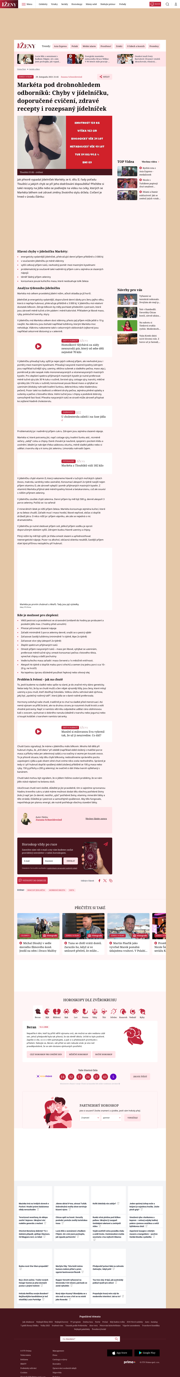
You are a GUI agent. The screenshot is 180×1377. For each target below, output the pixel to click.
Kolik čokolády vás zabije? (106, 1203)
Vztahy (54, 4)
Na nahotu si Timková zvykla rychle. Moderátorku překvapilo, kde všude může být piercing (149, 325)
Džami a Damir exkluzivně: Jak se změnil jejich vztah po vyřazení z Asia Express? (149, 198)
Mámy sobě (91, 4)
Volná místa (25, 1355)
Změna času (88, 1322)
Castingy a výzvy (60, 1359)
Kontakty (57, 1364)
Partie (97, 1322)
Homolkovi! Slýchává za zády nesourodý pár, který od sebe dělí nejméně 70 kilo (82, 348)
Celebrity (43, 4)
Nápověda (57, 1372)
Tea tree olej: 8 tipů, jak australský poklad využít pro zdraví (108, 1281)
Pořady (122, 4)
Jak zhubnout (28, 1322)
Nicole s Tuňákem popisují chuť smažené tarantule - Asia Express (148, 186)
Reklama (24, 1359)
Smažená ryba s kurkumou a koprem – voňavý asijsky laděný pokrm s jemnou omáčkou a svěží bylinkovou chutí (144, 1221)
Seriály (64, 4)
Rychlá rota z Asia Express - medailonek (147, 171)
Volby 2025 (45, 1325)
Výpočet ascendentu (131, 1325)
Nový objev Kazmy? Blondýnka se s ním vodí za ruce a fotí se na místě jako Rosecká (71, 1296)
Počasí (105, 1322)
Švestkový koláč (99, 1329)
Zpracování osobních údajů (64, 1368)
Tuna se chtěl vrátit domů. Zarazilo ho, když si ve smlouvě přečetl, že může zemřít (83, 948)
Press (55, 1355)
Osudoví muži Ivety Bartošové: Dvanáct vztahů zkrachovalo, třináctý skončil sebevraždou (147, 60)
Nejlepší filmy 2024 (44, 1322)
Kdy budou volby (117, 1322)
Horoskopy (76, 4)
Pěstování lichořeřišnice (110, 1325)
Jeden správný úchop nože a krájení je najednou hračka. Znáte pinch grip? (144, 1206)
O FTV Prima (25, 1350)
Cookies (23, 1372)
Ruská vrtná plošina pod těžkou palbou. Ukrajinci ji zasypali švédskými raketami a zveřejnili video (107, 1221)
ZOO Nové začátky (135, 1322)
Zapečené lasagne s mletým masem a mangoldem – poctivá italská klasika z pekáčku (144, 1234)
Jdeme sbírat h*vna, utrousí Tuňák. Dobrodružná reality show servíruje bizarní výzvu (71, 1206)
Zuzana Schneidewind (71, 76)
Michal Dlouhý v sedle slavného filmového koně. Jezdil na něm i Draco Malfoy (37, 947)
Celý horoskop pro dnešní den (46, 1054)
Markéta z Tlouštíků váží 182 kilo (82, 465)
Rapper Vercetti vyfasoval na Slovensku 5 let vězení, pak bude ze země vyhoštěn (71, 1283)
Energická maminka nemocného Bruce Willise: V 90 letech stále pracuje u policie (97, 60)
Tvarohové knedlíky (151, 1325)
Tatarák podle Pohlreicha (76, 1325)
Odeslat (69, 860)
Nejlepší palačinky (82, 1329)
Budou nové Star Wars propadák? (33, 1267)
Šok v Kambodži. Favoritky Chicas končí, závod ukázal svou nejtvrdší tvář (149, 312)
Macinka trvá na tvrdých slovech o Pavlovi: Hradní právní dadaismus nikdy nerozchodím (34, 1206)
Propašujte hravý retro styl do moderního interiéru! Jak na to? (108, 1295)
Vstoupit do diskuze (32, 880)
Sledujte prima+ (108, 4)
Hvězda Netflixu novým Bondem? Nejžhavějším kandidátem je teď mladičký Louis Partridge (33, 1296)
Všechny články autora (96, 818)
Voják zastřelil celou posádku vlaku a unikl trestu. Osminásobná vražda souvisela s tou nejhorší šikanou (108, 1235)
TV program (75, 1322)
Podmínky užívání (28, 1368)
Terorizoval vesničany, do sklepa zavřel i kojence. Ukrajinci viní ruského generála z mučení (33, 1220)
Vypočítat (131, 1116)
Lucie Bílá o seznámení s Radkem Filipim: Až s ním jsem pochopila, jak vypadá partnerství (47, 60)
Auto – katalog (151, 1322)
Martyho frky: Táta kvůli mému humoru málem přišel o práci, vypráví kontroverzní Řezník (70, 1269)
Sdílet (106, 77)
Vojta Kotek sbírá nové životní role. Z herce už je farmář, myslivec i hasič (149, 339)
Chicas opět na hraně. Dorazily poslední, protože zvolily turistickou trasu (71, 1220)
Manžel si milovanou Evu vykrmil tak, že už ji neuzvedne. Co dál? (82, 733)
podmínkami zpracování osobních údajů (62, 868)
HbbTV (23, 1364)
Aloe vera (93, 1325)
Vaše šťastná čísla (87, 1070)
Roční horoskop (103, 1054)
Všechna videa (150, 161)
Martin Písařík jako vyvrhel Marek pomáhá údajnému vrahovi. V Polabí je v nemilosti (127, 948)
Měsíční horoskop (78, 1054)
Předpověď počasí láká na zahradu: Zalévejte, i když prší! (108, 1267)
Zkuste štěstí (140, 1076)
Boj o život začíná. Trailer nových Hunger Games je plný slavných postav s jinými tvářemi (33, 1283)
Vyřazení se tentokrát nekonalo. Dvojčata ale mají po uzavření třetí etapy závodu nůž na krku (149, 299)
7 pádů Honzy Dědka (29, 1325)
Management (58, 1350)
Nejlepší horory (61, 1322)
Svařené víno (57, 1325)
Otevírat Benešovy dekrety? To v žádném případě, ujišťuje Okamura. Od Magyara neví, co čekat (34, 1234)
